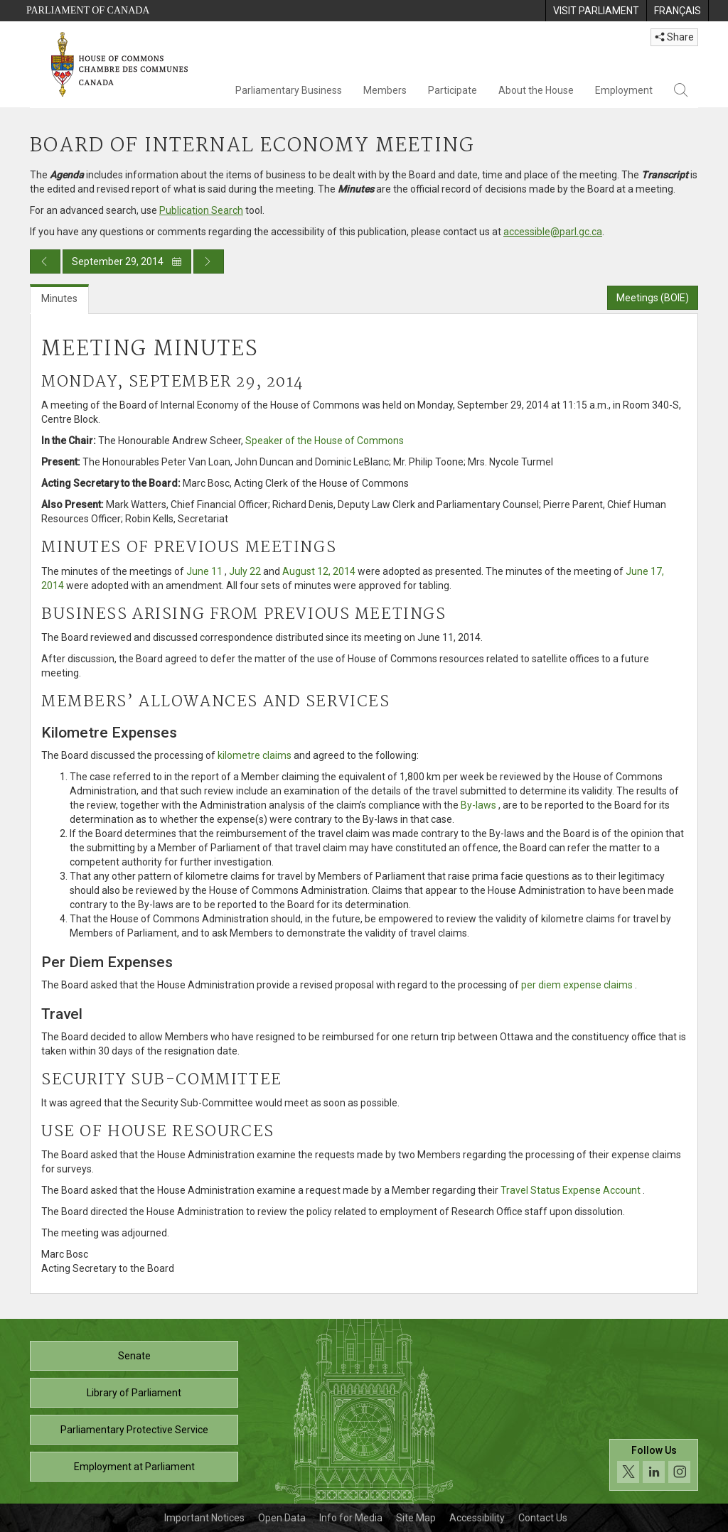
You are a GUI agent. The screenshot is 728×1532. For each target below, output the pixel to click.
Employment (624, 90)
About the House (536, 90)
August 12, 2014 (318, 571)
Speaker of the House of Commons (324, 440)
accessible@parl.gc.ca (552, 231)
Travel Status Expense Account (570, 1190)
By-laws (478, 805)
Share (674, 37)
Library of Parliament (134, 1392)
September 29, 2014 (127, 261)
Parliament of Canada (87, 10)
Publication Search (201, 210)
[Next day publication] (208, 261)
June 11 (204, 571)
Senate (134, 1355)
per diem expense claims (577, 985)
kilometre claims (254, 755)
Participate (452, 90)
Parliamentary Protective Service (134, 1429)
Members (385, 90)
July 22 (245, 571)
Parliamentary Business (288, 90)
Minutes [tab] (59, 298)
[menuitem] (595, 10)
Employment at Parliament (134, 1466)
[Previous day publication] (45, 261)
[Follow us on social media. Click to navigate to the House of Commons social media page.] (653, 1465)
